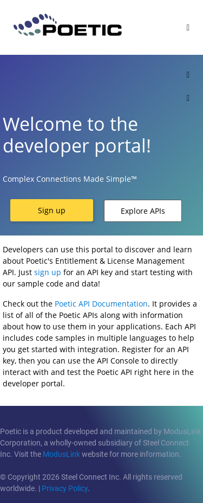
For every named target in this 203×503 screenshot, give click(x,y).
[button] (51, 210)
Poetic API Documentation (101, 303)
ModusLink (61, 454)
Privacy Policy (65, 488)
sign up (47, 272)
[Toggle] (188, 27)
